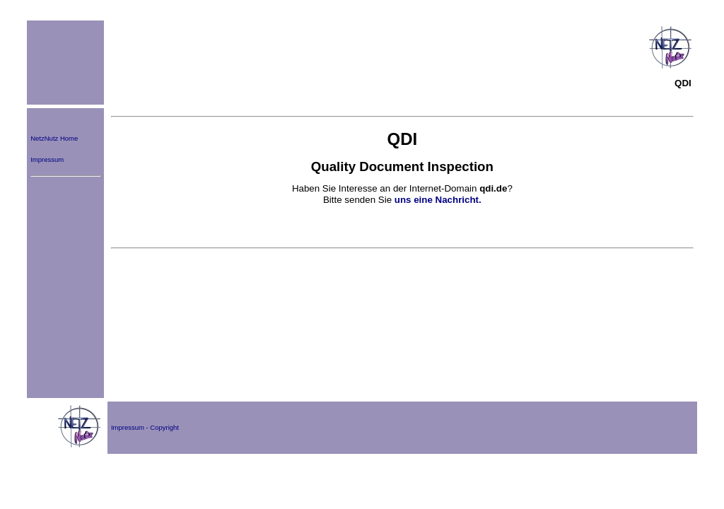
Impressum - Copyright (145, 427)
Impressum (47, 159)
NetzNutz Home (54, 138)
